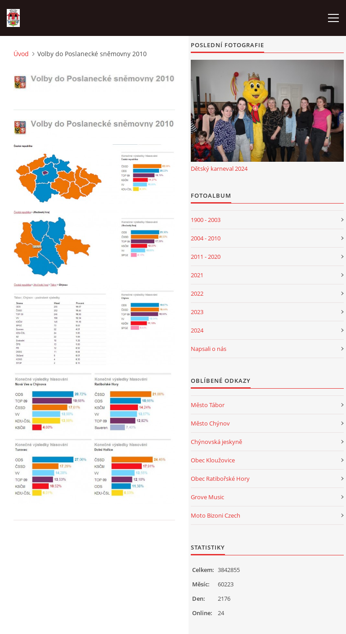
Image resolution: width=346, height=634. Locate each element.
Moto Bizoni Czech (215, 515)
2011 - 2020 (205, 257)
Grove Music (207, 497)
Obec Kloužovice (213, 460)
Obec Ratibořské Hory (220, 478)
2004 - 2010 (205, 238)
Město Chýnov (210, 423)
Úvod (21, 53)
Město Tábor (208, 405)
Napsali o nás (208, 349)
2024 (197, 330)
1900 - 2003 (205, 220)
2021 (197, 275)
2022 (197, 293)
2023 (197, 312)
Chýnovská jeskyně (216, 442)
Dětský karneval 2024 (219, 168)
